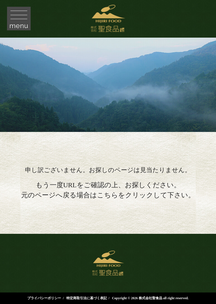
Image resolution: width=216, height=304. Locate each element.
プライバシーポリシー (44, 298)
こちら (107, 195)
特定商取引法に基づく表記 (86, 298)
